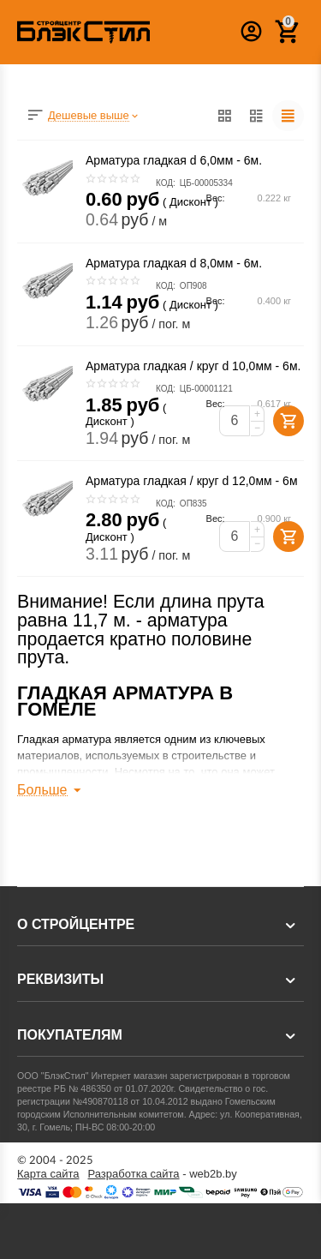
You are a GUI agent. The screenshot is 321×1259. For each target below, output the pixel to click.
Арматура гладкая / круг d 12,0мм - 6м (192, 481)
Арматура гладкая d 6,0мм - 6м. (174, 160)
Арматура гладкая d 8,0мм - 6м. (174, 263)
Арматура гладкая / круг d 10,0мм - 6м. (193, 366)
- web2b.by (162, 1174)
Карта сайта (48, 1174)
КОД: (165, 183)
